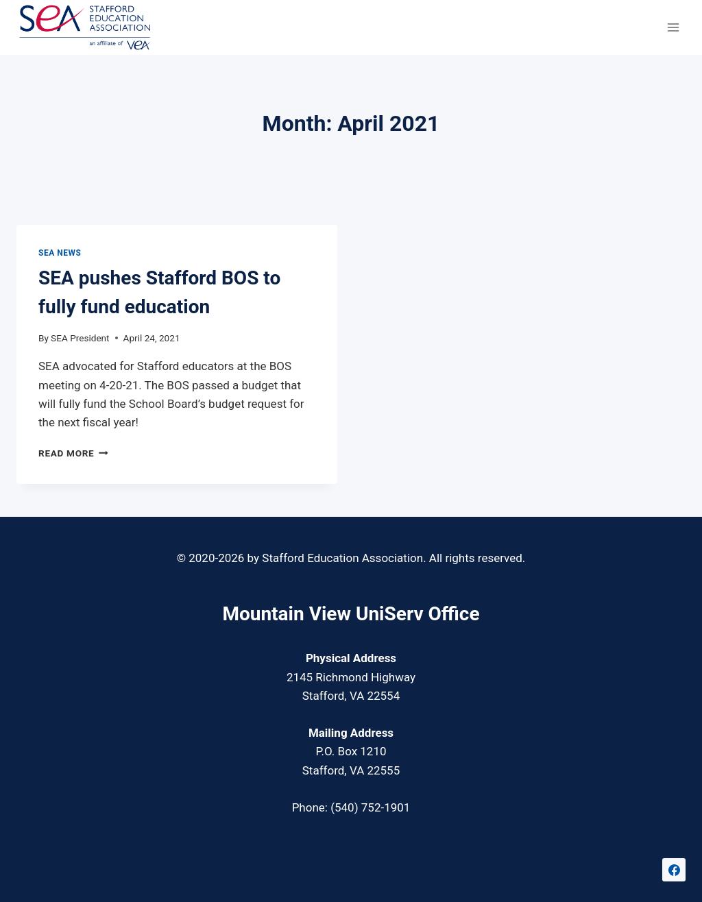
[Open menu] (673, 27)
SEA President (80, 337)
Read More (73, 453)
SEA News (60, 253)
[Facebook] (674, 869)
